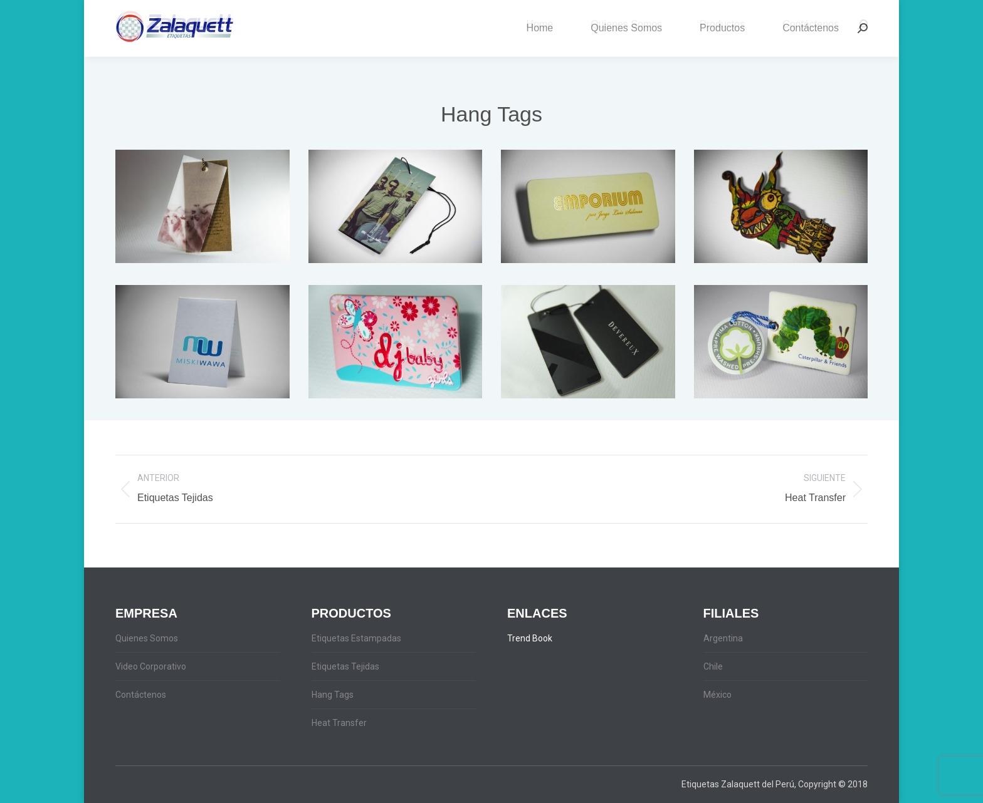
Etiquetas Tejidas (345, 666)
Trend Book (529, 638)
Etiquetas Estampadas (356, 638)
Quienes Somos (146, 638)
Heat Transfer (339, 723)
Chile (713, 666)
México (717, 695)
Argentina (723, 638)
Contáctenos (140, 695)
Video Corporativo (150, 666)
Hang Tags (333, 695)
